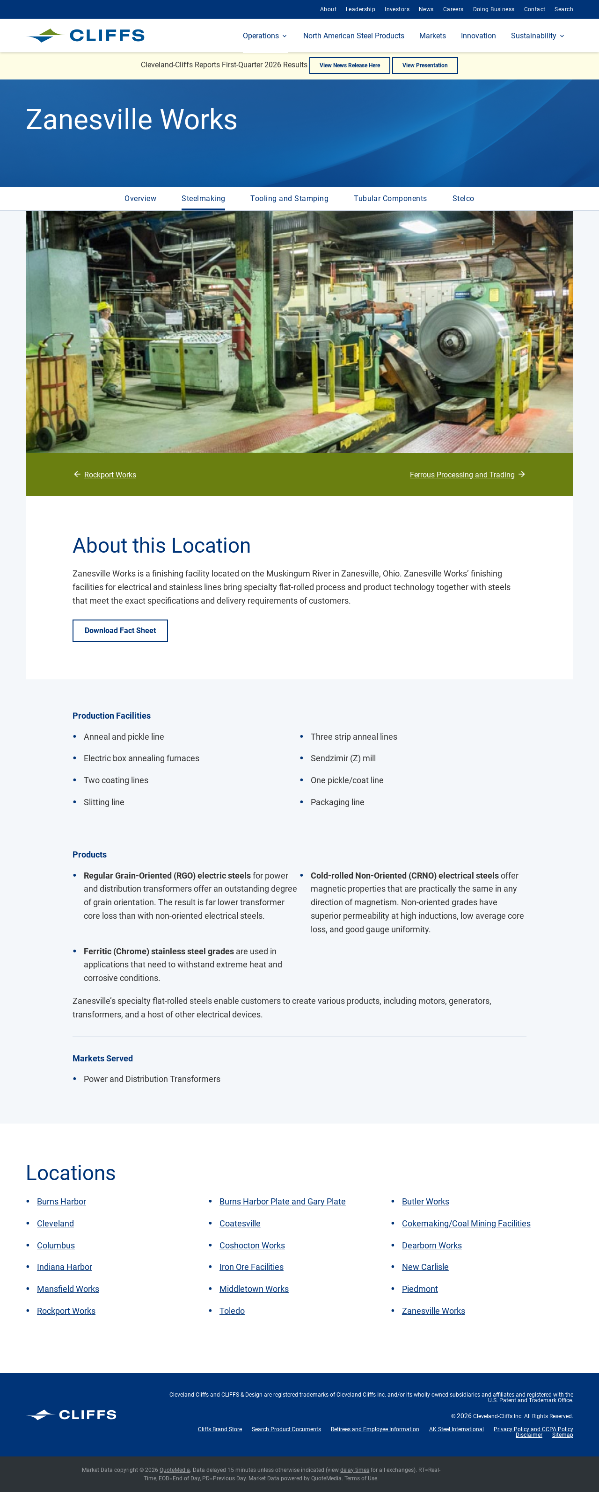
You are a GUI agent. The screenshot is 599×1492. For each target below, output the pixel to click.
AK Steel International (456, 1429)
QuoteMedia (175, 1470)
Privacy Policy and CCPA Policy (533, 1429)
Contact (535, 9)
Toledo (232, 1311)
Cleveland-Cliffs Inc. (498, 1416)
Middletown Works (254, 1289)
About (328, 9)
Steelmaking (203, 198)
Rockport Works (110, 474)
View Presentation (425, 65)
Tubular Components (390, 198)
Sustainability (533, 35)
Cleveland (55, 1223)
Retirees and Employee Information (375, 1429)
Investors (397, 9)
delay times (354, 1470)
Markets (432, 35)
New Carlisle (425, 1267)
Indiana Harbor (64, 1267)
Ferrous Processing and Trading (462, 474)
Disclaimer (529, 1435)
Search (564, 9)
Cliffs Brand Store (220, 1429)
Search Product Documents (286, 1429)
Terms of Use (360, 1478)
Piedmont (420, 1289)
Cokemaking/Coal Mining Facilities (466, 1223)
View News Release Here (350, 65)
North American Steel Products (353, 35)
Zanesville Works (433, 1311)
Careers (453, 9)
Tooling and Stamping (289, 198)
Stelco (464, 198)
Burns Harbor (61, 1201)
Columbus (56, 1245)
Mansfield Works (68, 1289)
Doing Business (494, 9)
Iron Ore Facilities (251, 1267)
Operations (261, 35)
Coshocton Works (252, 1245)
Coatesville (240, 1223)
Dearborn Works (432, 1245)
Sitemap (562, 1435)
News (426, 9)
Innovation (478, 35)
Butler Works (425, 1201)
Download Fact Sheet (120, 630)
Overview (140, 198)
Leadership (360, 9)
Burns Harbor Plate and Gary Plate (282, 1201)
